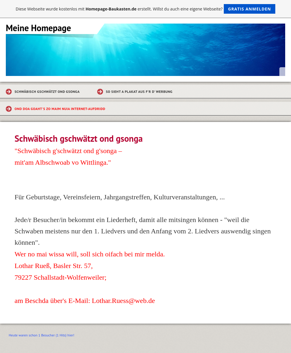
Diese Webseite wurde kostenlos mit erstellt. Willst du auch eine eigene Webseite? (146, 9)
